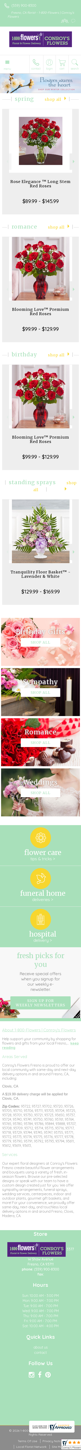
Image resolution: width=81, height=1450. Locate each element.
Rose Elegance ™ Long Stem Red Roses (40, 183)
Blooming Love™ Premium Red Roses (40, 311)
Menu (7, 68)
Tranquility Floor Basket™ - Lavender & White (41, 574)
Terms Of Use (27, 1441)
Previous (6, 161)
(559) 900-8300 (23, 5)
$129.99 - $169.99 (40, 591)
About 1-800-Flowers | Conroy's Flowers (39, 1030)
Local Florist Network (31, 1447)
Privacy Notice (53, 1441)
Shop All (53, 99)
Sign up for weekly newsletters (40, 1003)
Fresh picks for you (40, 971)
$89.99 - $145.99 (40, 201)
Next (74, 161)
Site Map (58, 1447)
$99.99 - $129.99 (40, 329)
